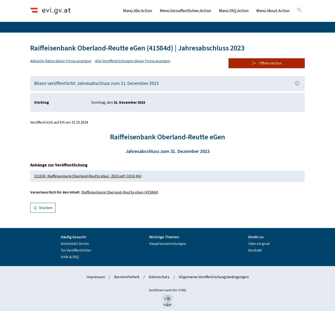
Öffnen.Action (267, 63)
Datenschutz (159, 277)
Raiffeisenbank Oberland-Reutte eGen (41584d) (119, 192)
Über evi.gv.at (259, 243)
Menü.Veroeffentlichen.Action (185, 11)
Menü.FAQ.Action (234, 11)
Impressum (95, 277)
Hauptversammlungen (167, 243)
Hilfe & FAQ (70, 257)
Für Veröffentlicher (76, 250)
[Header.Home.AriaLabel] (50, 11)
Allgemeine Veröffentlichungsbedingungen (214, 277)
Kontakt (255, 250)
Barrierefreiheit (127, 277)
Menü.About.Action (272, 11)
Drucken (42, 207)
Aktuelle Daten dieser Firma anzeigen (60, 61)
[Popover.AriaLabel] (297, 83)
